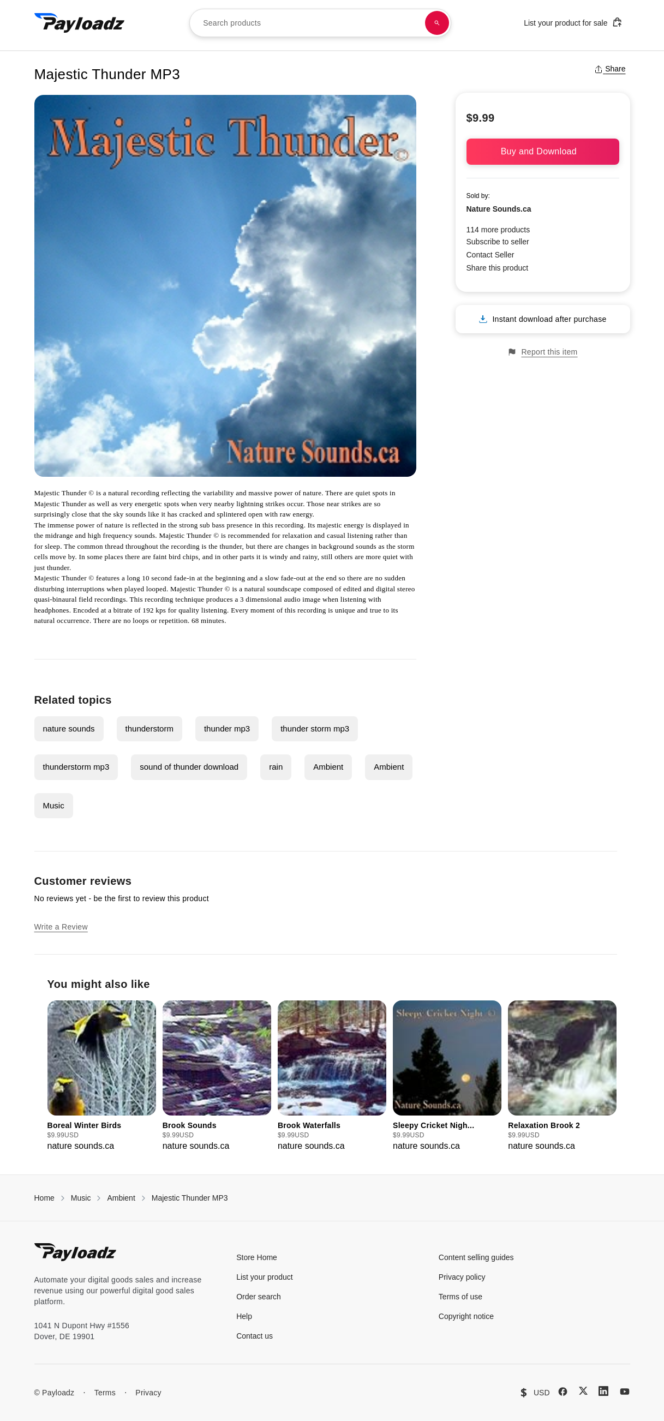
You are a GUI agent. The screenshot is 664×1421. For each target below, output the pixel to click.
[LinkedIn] (603, 1391)
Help (244, 1316)
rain (276, 766)
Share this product (497, 267)
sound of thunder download (189, 766)
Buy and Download (543, 151)
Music (53, 805)
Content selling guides (476, 1257)
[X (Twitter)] (583, 1390)
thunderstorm (149, 728)
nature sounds (69, 728)
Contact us (254, 1336)
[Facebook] (563, 1391)
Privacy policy (462, 1277)
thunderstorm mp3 (76, 766)
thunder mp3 (227, 728)
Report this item (542, 352)
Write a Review (61, 926)
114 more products (498, 229)
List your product (264, 1277)
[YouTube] (624, 1391)
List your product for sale (573, 22)
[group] (101, 1076)
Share (609, 68)
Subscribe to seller (497, 241)
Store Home (256, 1257)
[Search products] (437, 23)
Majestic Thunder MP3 (190, 1198)
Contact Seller (490, 254)
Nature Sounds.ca (498, 209)
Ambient (328, 766)
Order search (258, 1296)
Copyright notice (466, 1316)
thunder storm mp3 (314, 728)
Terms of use (460, 1296)
